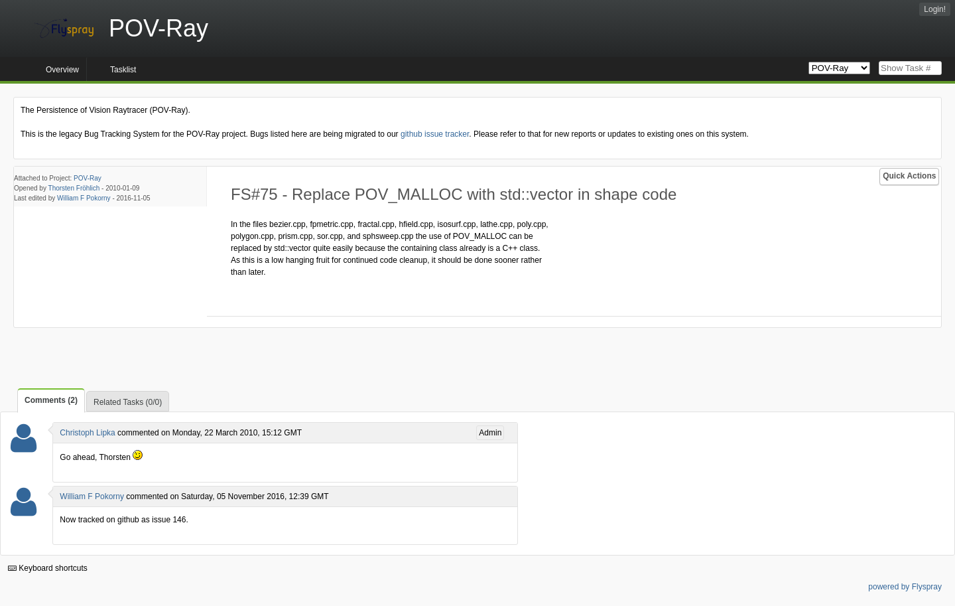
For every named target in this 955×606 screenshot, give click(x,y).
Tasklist (123, 69)
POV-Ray (87, 178)
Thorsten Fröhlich (74, 188)
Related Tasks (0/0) (128, 402)
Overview (62, 69)
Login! (935, 9)
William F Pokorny (84, 198)
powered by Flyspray (905, 586)
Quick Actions (909, 176)
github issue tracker (435, 134)
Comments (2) (51, 400)
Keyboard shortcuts (48, 568)
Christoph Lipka (87, 432)
